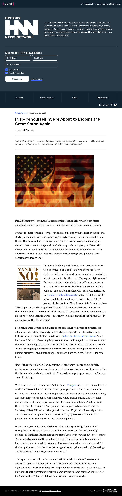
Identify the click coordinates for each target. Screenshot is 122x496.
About (75, 97)
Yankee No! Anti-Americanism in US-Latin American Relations (53, 144)
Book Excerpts (47, 97)
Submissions (102, 97)
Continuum (14, 70)
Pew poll (71, 385)
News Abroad (21, 113)
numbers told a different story (63, 294)
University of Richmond (110, 4)
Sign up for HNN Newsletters (50, 491)
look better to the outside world (79, 336)
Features (19, 97)
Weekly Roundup (16, 73)
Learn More (36, 79)
